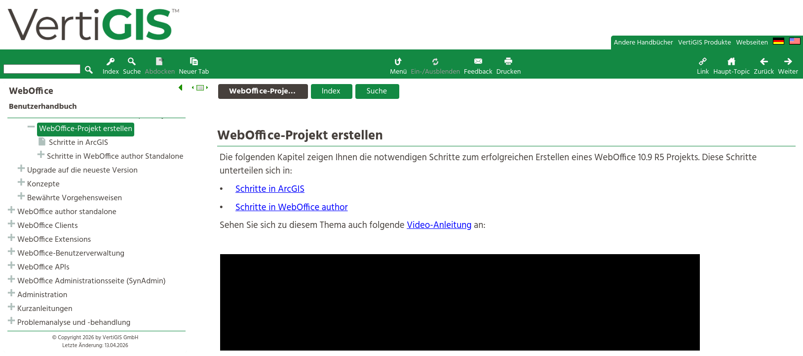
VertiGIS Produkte (704, 42)
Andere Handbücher (643, 42)
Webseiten (752, 42)
